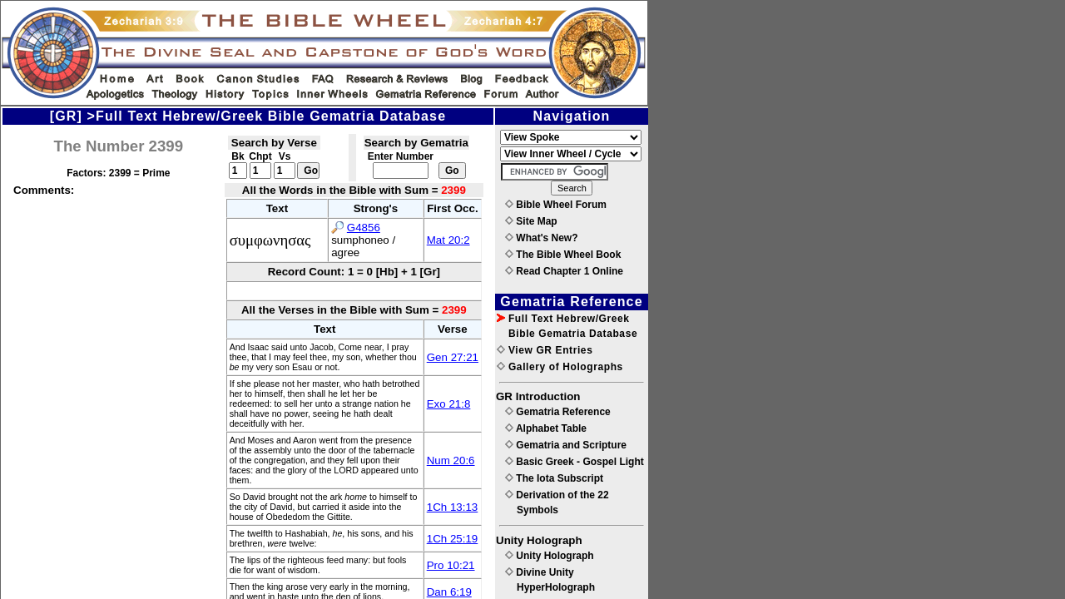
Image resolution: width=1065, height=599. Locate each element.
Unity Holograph (549, 556)
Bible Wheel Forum (556, 204)
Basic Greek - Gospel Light (574, 462)
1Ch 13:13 (452, 507)
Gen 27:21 (452, 357)
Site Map (531, 221)
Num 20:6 (451, 460)
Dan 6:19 (449, 592)
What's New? (541, 238)
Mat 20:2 (448, 240)
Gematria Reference (558, 412)
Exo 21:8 (449, 404)
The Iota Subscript (554, 478)
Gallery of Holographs (560, 367)
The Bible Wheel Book (563, 254)
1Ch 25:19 (452, 538)
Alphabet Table (546, 428)
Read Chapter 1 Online (564, 271)
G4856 (363, 227)
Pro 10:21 (451, 565)
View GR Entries (544, 350)
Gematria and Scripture (566, 445)
